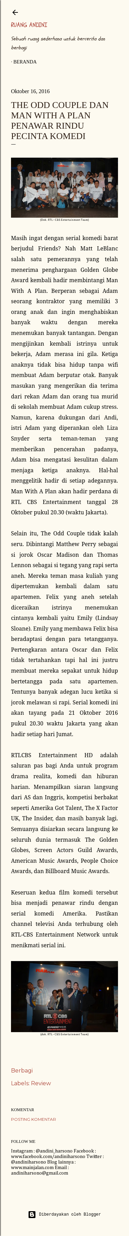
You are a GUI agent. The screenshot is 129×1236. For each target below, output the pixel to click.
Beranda (25, 62)
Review (41, 1083)
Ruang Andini (29, 25)
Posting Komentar (33, 1119)
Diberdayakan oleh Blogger (64, 1214)
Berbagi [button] (22, 1070)
